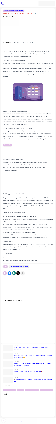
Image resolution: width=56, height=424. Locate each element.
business (20, 390)
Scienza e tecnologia (9, 390)
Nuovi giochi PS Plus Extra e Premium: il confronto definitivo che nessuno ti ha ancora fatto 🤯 (33, 356)
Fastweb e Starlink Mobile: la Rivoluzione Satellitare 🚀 (28, 371)
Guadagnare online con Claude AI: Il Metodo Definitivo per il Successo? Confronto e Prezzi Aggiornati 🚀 (32, 364)
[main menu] (2, 3)
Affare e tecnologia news (19, 421)
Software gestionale (46, 390)
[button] (9, 273)
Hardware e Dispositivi (31, 390)
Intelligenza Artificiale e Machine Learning (13, 10)
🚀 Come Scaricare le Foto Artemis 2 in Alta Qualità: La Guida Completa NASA (33, 380)
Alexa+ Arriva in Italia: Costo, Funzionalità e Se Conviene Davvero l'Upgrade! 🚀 (31, 348)
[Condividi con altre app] (22, 273)
